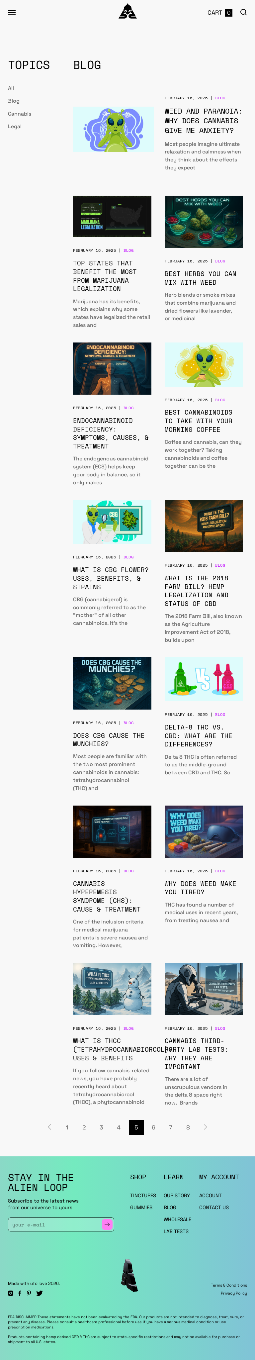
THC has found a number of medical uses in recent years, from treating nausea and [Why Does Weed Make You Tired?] (201, 912)
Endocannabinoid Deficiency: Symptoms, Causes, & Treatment (111, 433)
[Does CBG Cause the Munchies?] (112, 683)
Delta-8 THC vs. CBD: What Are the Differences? (198, 735)
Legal (15, 126)
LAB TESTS (176, 1231)
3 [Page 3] (101, 1127)
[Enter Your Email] (57, 1224)
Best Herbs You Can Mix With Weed (200, 278)
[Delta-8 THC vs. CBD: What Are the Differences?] (204, 679)
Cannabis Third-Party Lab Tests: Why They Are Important (196, 1053)
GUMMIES (141, 1207)
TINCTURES (143, 1195)
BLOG (170, 1207)
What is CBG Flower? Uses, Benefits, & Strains (111, 578)
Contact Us (214, 1207)
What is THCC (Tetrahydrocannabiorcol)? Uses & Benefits (123, 1049)
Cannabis (19, 113)
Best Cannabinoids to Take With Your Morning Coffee (198, 420)
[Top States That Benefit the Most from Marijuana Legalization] (112, 217)
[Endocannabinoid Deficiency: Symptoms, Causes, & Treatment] (112, 368)
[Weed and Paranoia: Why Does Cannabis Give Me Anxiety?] (113, 129)
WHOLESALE (177, 1219)
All (11, 88)
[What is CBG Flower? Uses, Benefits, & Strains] (112, 522)
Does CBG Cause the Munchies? (109, 739)
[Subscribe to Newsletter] (107, 1224)
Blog (14, 100)
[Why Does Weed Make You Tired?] (204, 832)
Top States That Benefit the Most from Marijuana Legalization (105, 275)
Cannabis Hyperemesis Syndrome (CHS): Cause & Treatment (107, 896)
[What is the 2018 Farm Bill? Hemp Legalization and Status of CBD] (204, 526)
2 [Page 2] (84, 1127)
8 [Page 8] (188, 1127)
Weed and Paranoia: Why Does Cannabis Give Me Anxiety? (203, 121)
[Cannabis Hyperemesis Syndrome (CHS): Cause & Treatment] (112, 832)
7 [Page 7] (170, 1127)
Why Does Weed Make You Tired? (200, 888)
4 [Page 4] (119, 1127)
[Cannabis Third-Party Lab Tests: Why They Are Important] (204, 989)
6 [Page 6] (153, 1127)
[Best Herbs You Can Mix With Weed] (204, 222)
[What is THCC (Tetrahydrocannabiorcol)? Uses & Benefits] (112, 989)
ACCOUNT (210, 1195)
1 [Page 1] (67, 1127)
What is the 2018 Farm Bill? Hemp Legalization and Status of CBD (196, 590)
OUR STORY (177, 1195)
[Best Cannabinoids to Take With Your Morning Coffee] (204, 364)
